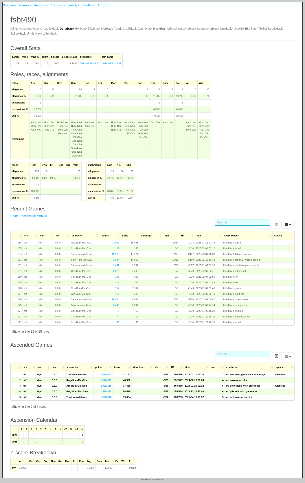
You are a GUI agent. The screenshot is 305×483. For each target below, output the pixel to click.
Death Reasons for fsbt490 (28, 216)
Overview (9, 5)
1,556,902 (106, 397)
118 (117, 282)
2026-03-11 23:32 (111, 63)
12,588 (115, 254)
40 (118, 322)
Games (24, 5)
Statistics (57, 5)
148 (117, 276)
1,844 (116, 259)
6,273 (116, 271)
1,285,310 (106, 391)
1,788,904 (106, 374)
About (102, 5)
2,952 (116, 242)
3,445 (116, 305)
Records (40, 5)
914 (117, 288)
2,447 (116, 265)
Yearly (73, 5)
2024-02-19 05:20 (89, 63)
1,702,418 (106, 385)
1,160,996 (106, 380)
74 (118, 316)
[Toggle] (276, 225)
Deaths (88, 5)
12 (118, 248)
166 (117, 294)
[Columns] (288, 225)
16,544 (115, 299)
